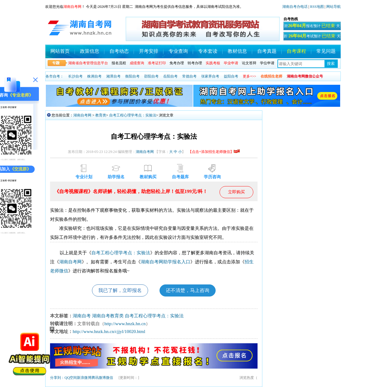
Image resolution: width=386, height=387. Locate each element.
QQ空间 (71, 378)
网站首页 (60, 51)
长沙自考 (75, 76)
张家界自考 (210, 76)
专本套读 (207, 51)
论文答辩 (249, 63)
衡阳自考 (132, 76)
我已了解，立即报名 (120, 290)
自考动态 (119, 51)
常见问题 (326, 51)
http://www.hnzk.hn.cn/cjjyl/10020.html (109, 331)
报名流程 (119, 63)
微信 (109, 378)
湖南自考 (82, 315)
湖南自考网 (82, 115)
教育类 (100, 115)
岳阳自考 (170, 76)
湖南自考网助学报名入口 (165, 261)
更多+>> (249, 76)
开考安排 (148, 51)
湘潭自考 (113, 76)
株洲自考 (94, 76)
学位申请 (267, 63)
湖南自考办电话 (295, 7)
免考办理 (176, 63)
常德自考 (189, 76)
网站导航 (333, 7)
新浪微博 (84, 378)
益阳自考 (231, 76)
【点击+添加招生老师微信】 (214, 152)
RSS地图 (317, 7)
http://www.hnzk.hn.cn (125, 323)
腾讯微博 (98, 378)
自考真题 (267, 51)
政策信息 (89, 51)
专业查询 (178, 51)
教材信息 (237, 51)
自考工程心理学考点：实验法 (132, 115)
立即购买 (236, 192)
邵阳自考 (151, 76)
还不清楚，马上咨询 (187, 290)
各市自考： (55, 76)
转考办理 (195, 63)
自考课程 (296, 51)
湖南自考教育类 (108, 315)
